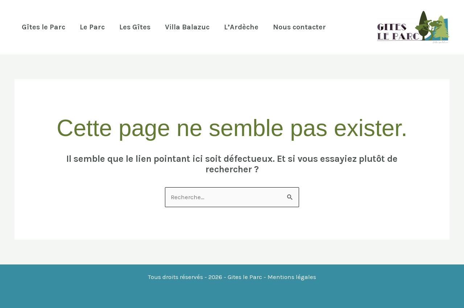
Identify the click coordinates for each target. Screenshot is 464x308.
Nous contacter (299, 27)
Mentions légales (292, 276)
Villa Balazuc (187, 27)
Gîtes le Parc (43, 27)
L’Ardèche (241, 27)
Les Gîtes (134, 27)
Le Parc (92, 27)
